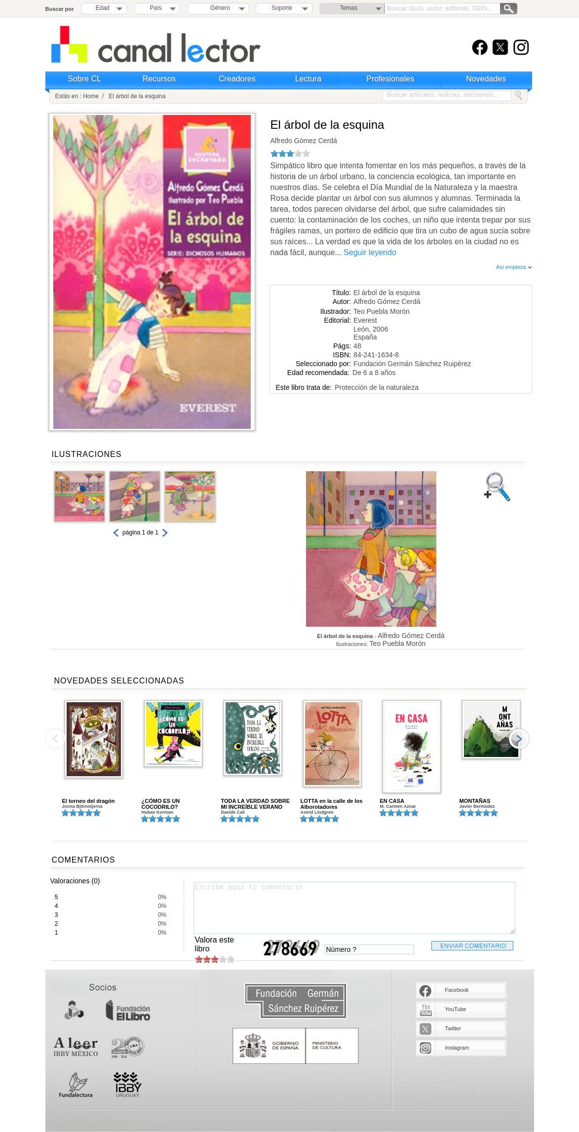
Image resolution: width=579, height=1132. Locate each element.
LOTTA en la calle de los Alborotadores (332, 804)
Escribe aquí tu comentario (354, 908)
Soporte (281, 7)
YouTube (455, 1009)
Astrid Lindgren (317, 812)
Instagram (457, 1048)
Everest (365, 320)
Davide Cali (233, 812)
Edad (103, 7)
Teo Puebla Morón (381, 311)
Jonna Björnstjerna (82, 806)
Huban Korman (158, 812)
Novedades (486, 79)
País (156, 7)
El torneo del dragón (88, 801)
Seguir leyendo (370, 252)
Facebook (457, 990)
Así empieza (514, 267)
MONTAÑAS (475, 801)
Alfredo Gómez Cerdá (303, 141)
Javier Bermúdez (477, 806)
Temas (348, 7)
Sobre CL (84, 79)
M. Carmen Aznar (398, 806)
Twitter (453, 1028)
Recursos (159, 79)
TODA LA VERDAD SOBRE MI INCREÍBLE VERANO (255, 804)
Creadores (237, 79)
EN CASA (392, 801)
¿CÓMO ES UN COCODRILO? (161, 804)
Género (218, 7)
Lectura (308, 79)
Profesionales (390, 79)
